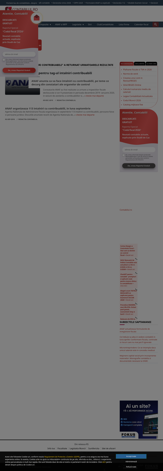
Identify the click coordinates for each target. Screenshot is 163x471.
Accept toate (131, 456)
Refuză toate (131, 467)
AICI (104, 462)
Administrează (131, 462)
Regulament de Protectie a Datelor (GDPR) (62, 456)
